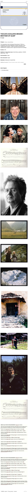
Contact (15, 491)
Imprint (5, 491)
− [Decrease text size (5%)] (23, 491)
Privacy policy (10, 491)
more (25, 63)
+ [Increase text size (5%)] (26, 491)
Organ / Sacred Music (9, 42)
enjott (1, 1)
